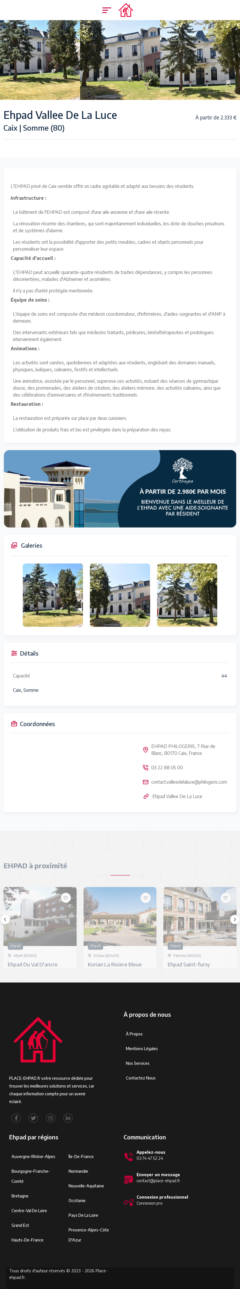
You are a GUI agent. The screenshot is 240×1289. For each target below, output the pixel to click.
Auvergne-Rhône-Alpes (33, 1156)
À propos (134, 1033)
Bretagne (20, 1195)
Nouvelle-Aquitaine (86, 1185)
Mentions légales (142, 1048)
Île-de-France (81, 1156)
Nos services (138, 1063)
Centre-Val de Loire (29, 1210)
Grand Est (20, 1225)
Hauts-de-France (28, 1239)
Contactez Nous (141, 1077)
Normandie (78, 1171)
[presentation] (5, 919)
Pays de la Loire (83, 1215)
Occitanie (77, 1200)
